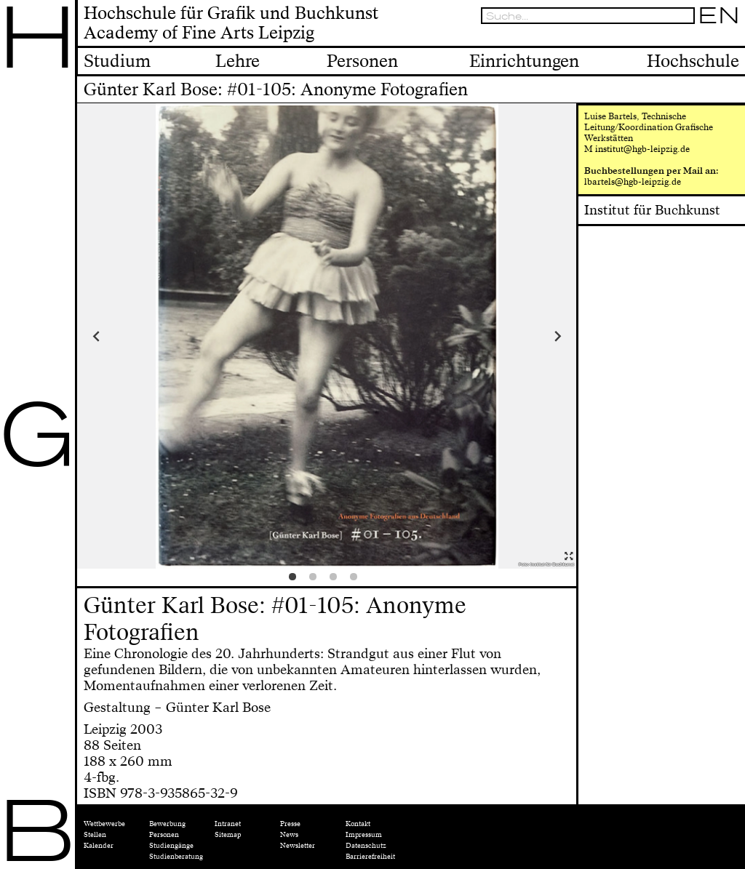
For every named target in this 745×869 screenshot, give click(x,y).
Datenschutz (366, 845)
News (289, 834)
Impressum (364, 834)
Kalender (98, 845)
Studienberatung (176, 856)
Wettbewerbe (104, 824)
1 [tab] (296, 580)
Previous (139, 336)
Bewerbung (167, 824)
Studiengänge (171, 845)
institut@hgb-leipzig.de (642, 149)
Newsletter (297, 845)
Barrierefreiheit (370, 856)
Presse (290, 824)
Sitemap (228, 834)
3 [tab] (337, 580)
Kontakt (358, 824)
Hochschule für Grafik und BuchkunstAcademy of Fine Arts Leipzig (231, 24)
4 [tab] (357, 580)
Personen (164, 834)
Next (514, 336)
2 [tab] (316, 580)
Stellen (95, 834)
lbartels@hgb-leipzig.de (632, 182)
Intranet (228, 824)
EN (718, 15)
